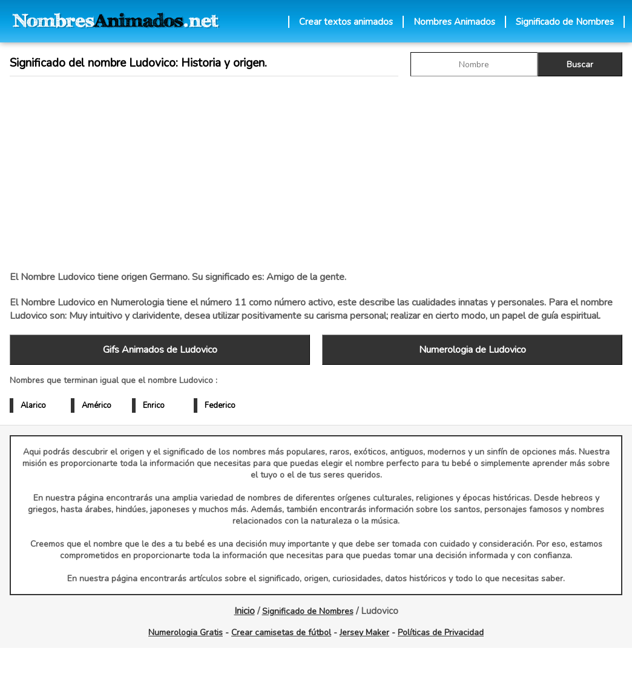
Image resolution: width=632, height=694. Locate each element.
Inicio (244, 611)
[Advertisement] (219, 173)
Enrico (154, 405)
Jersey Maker (364, 632)
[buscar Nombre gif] (474, 64)
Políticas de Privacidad (441, 632)
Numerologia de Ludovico (472, 349)
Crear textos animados (346, 22)
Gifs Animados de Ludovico (160, 349)
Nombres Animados (454, 22)
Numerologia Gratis (185, 632)
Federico (220, 405)
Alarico (33, 405)
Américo (96, 405)
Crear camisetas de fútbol (281, 632)
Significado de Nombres (565, 22)
